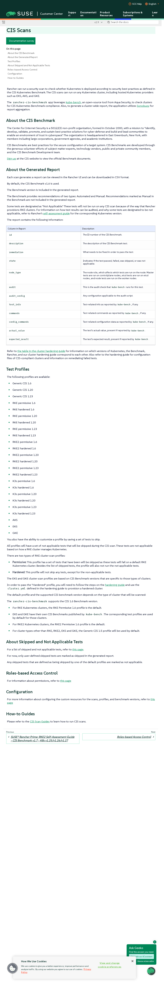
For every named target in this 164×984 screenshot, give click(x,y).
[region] (74, 967)
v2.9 (96, 22)
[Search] (134, 22)
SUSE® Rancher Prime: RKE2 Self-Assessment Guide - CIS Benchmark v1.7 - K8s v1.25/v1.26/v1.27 (42, 738)
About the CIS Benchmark (21, 53)
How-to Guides (16, 77)
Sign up (11, 158)
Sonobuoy (143, 106)
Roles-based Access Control (22, 69)
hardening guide (115, 585)
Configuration (15, 73)
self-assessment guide (56, 213)
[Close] (132, 961)
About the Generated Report (23, 57)
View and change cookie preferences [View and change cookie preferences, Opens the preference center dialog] (109, 965)
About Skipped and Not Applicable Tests (29, 65)
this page (77, 649)
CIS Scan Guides (40, 721)
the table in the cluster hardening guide (41, 351)
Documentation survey (21, 40)
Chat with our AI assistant (141, 956)
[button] (151, 971)
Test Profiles (14, 61)
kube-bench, (74, 102)
